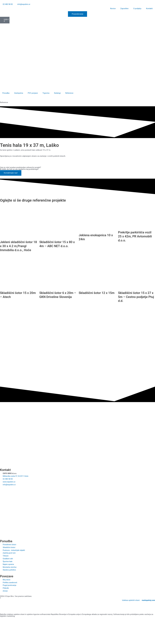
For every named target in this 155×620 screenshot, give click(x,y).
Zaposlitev (124, 9)
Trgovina (46, 93)
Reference (69, 93)
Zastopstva (18, 93)
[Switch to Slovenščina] (2, 25)
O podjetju (137, 9)
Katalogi (57, 93)
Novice (113, 9)
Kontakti (149, 9)
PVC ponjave (33, 93)
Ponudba (5, 93)
